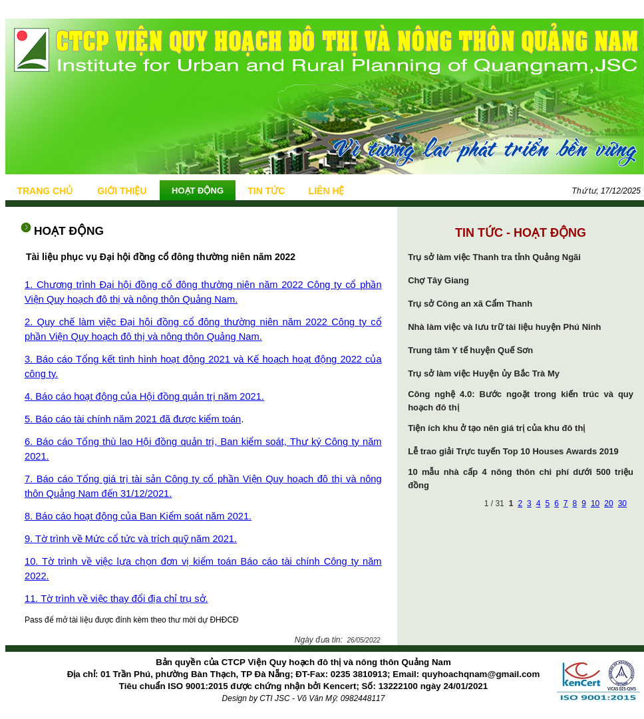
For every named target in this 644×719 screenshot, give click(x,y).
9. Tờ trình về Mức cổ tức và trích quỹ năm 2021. (131, 538)
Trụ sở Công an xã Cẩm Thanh (470, 304)
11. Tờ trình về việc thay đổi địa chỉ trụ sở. (116, 598)
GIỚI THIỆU (121, 191)
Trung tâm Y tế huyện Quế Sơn (470, 350)
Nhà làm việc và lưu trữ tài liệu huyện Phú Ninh (504, 327)
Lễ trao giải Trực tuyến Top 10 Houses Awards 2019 (513, 451)
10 (595, 503)
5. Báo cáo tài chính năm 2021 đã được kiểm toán (133, 419)
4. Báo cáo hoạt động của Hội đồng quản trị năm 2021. (144, 396)
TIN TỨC (266, 191)
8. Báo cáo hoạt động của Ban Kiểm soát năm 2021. (138, 516)
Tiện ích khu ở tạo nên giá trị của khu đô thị (496, 428)
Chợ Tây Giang (438, 280)
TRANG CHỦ (45, 191)
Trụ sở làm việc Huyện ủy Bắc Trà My (484, 373)
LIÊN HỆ (327, 191)
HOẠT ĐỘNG (198, 191)
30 (622, 503)
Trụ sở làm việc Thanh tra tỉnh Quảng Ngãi (494, 257)
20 (608, 503)
